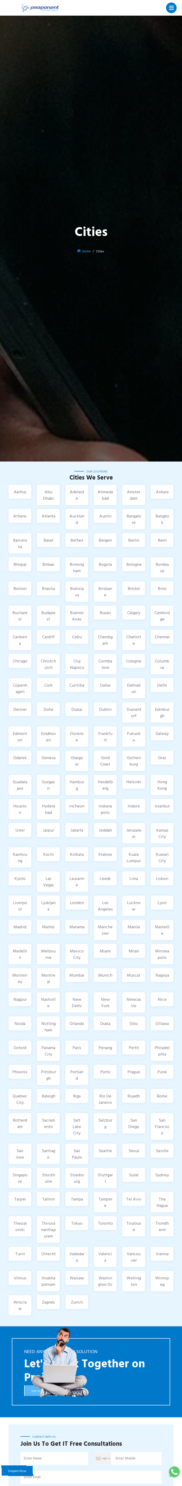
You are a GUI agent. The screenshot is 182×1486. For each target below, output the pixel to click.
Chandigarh (105, 640)
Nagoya (162, 975)
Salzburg (105, 1123)
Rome (162, 1096)
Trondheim (162, 1226)
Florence (77, 736)
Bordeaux (162, 567)
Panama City (48, 1050)
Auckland (76, 519)
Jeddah (105, 830)
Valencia (105, 1256)
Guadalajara (20, 785)
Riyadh (133, 1096)
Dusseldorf (134, 712)
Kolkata (77, 854)
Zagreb (48, 1302)
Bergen (105, 540)
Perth (134, 1047)
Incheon (76, 806)
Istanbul (162, 806)
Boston (20, 588)
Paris (77, 1047)
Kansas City (162, 833)
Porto (105, 1072)
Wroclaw (20, 1305)
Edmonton (20, 736)
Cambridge (162, 615)
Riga (77, 1096)
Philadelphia (162, 1050)
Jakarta (77, 830)
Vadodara (76, 1256)
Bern (162, 540)
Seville (162, 1150)
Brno (162, 588)
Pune (162, 1072)
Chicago (20, 661)
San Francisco (162, 1126)
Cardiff (48, 637)
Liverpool (20, 905)
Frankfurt (105, 736)
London (77, 902)
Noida (19, 1023)
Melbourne (48, 954)
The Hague (162, 1202)
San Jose (20, 1153)
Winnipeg (162, 1281)
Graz (162, 757)
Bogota (105, 564)
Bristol (134, 588)
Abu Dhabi (48, 495)
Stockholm (48, 1178)
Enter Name (33, 1458)
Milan (134, 951)
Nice (162, 999)
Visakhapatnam (48, 1281)
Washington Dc (105, 1281)
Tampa (77, 1199)
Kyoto (20, 878)
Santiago (48, 1153)
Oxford (20, 1047)
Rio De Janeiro (105, 1099)
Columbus (162, 664)
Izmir (20, 830)
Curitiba (76, 685)
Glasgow (77, 760)
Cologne (133, 661)
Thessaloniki (20, 1226)
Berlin (133, 540)
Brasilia (48, 588)
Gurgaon (48, 785)
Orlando (77, 1023)
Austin (105, 516)
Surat (134, 1175)
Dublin (105, 709)
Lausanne (76, 881)
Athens (20, 516)
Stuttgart (105, 1178)
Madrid (20, 927)
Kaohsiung (20, 857)
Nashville (48, 1002)
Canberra (20, 640)
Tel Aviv (133, 1199)
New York (105, 1002)
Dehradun (133, 688)
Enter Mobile (126, 1458)
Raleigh (48, 1096)
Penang (105, 1047)
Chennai (162, 637)
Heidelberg (105, 785)
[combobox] (102, 1458)
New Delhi (77, 1002)
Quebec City (20, 1099)
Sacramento (48, 1123)
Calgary (133, 612)
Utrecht (48, 1253)
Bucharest (19, 615)
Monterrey (19, 978)
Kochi (48, 854)
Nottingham (48, 1026)
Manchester (105, 930)
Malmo (48, 927)
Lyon (162, 902)
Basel (48, 540)
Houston (20, 809)
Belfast (76, 540)
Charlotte (133, 640)
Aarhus (20, 492)
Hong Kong (162, 785)
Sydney (162, 1175)
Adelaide (77, 495)
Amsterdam (133, 495)
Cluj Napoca (77, 664)
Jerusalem (133, 833)
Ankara (162, 492)
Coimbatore (105, 664)
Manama (76, 927)
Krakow (105, 854)
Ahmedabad (105, 495)
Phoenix (19, 1072)
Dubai (76, 709)
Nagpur (20, 999)
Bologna (133, 564)
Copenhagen (20, 688)
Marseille (162, 930)
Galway (162, 733)
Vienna (162, 1253)
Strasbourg (77, 1178)
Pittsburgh (48, 1075)
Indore (134, 806)
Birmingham (77, 567)
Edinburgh (162, 712)
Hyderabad (48, 809)
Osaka (105, 1023)
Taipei (20, 1199)
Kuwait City (162, 857)
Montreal (48, 978)
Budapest (48, 615)
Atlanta (48, 516)
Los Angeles (105, 905)
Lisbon (162, 878)
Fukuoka (134, 736)
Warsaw (77, 1278)
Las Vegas (48, 881)
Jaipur (48, 830)
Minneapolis (162, 954)
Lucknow (134, 905)
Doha (48, 709)
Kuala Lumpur (134, 857)
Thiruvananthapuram (48, 1229)
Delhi (162, 685)
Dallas (105, 685)
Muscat (133, 975)
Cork (48, 685)
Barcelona (20, 543)
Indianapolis (105, 809)
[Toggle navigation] (171, 8)
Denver (20, 709)
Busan (105, 612)
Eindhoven (48, 736)
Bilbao (48, 564)
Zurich (77, 1302)
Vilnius (20, 1278)
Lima (133, 878)
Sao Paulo (77, 1153)
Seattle (105, 1150)
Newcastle (134, 1002)
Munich (105, 975)
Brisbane (105, 591)
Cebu (77, 637)
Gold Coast (105, 760)
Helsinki (133, 782)
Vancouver (134, 1256)
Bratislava (77, 591)
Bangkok (162, 519)
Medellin (20, 954)
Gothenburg (134, 760)
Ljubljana (48, 905)
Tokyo (76, 1223)
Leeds (105, 878)
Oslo (134, 1023)
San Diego (133, 1123)
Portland (76, 1075)
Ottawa (162, 1023)
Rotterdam (20, 1123)
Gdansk (20, 757)
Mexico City (77, 954)
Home (86, 251)
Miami (105, 951)
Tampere (105, 1202)
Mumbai (76, 975)
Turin (20, 1253)
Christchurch (48, 664)
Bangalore (134, 519)
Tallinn (48, 1199)
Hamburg (77, 785)
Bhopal (20, 564)
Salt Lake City (77, 1126)
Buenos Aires (77, 615)
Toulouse (133, 1226)
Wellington (134, 1281)
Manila (134, 927)
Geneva (48, 757)
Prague (133, 1072)
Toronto (105, 1223)
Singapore (20, 1178)
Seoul (133, 1150)
